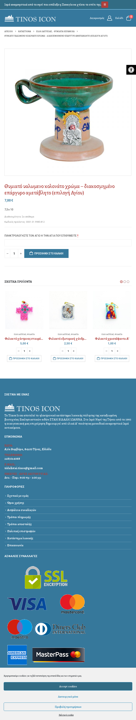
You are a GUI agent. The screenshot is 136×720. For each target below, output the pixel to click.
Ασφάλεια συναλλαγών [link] (21, 510)
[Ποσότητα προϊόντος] (14, 253)
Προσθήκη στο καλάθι (48, 253)
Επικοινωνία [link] (15, 545)
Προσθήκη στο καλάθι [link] (26, 358)
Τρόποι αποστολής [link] (19, 524)
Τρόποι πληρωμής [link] (19, 517)
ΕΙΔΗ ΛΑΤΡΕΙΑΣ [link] (20, 334)
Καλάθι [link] (119, 18)
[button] (121, 281)
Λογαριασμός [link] (97, 18)
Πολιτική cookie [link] (66, 715)
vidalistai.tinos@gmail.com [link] (23, 468)
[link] (131, 70)
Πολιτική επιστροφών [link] (21, 531)
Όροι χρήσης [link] (15, 503)
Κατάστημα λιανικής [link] (20, 538)
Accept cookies (68, 686)
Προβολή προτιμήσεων (68, 707)
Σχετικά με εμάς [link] (18, 496)
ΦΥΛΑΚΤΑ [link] (31, 334)
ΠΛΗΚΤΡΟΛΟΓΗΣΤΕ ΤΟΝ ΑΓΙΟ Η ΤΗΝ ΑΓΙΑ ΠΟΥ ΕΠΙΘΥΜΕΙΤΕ (41, 235)
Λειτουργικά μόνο (68, 696)
